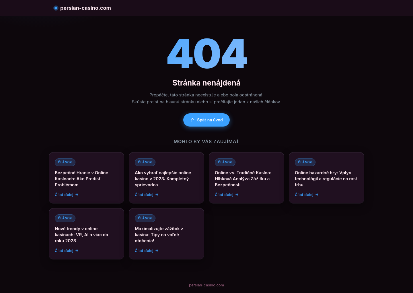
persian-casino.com (82, 8)
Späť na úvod (206, 119)
